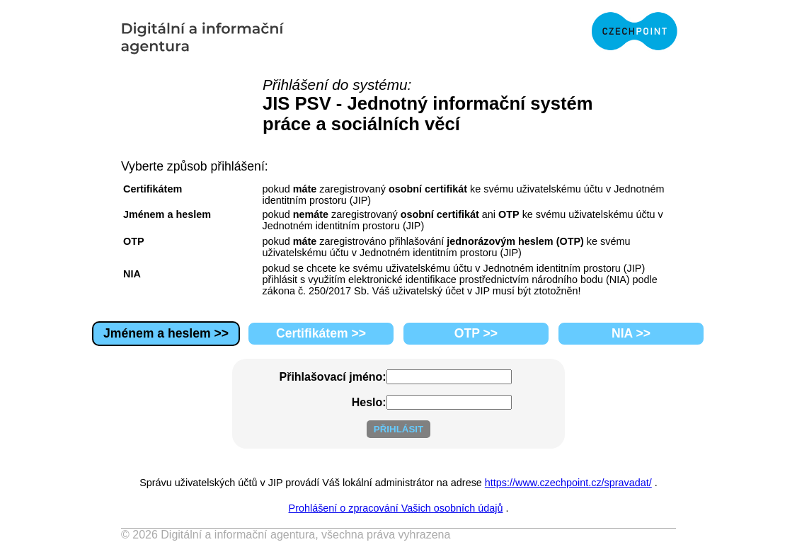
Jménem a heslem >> (166, 333)
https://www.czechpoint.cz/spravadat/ (568, 482)
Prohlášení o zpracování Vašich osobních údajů (396, 508)
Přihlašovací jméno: (333, 377)
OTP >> (476, 333)
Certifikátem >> (321, 333)
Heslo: (369, 402)
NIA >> (631, 333)
